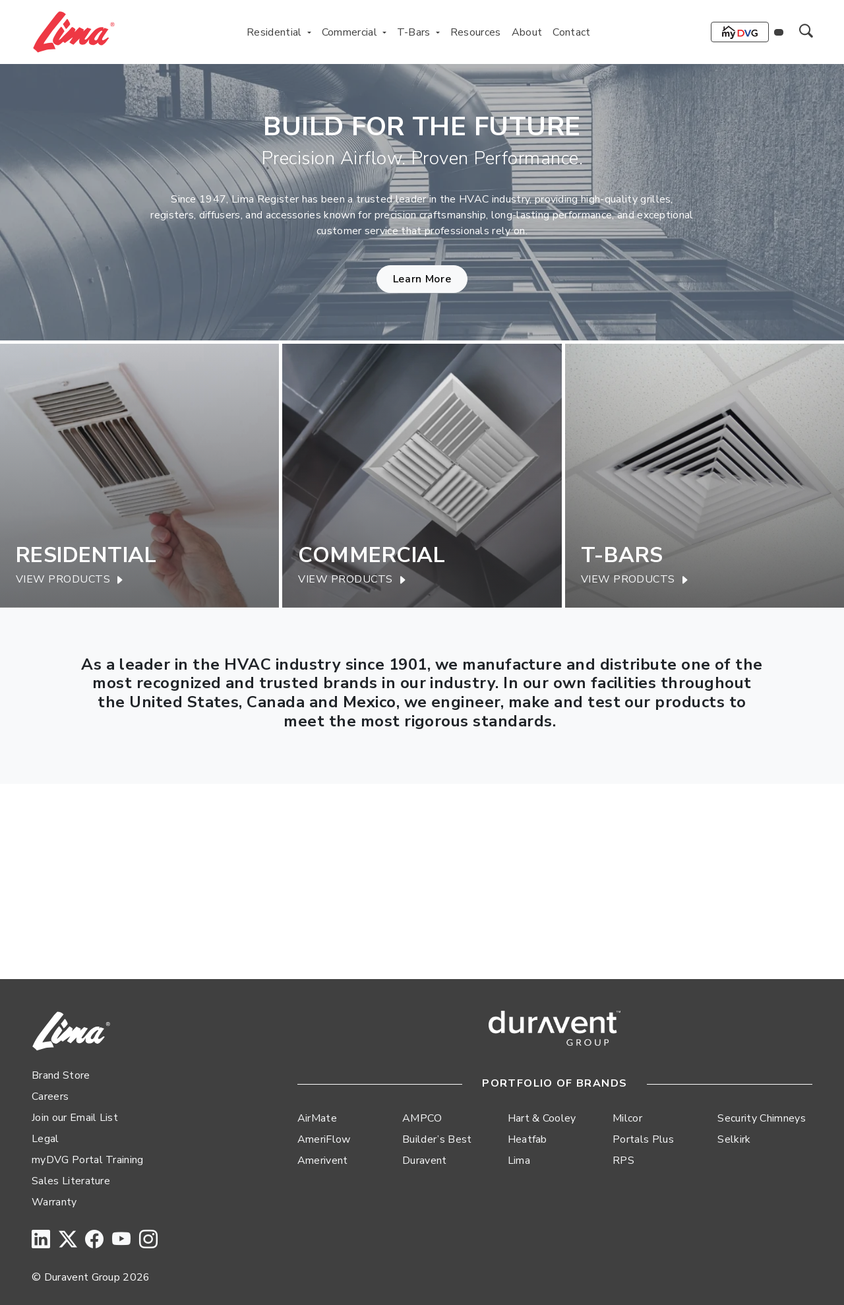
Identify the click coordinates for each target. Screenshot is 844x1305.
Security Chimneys (761, 1118)
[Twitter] (68, 1239)
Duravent (424, 1160)
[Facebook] (94, 1239)
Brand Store (61, 1075)
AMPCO (422, 1118)
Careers (50, 1096)
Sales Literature (71, 1181)
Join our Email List (75, 1117)
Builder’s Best (436, 1139)
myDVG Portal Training (88, 1160)
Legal (45, 1138)
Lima (519, 1160)
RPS (623, 1160)
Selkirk (733, 1139)
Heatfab (527, 1139)
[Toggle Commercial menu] (384, 32)
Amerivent (322, 1160)
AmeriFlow (324, 1139)
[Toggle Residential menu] (309, 32)
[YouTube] (121, 1239)
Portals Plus (643, 1139)
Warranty (54, 1202)
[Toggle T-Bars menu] (438, 32)
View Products (70, 579)
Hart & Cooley (542, 1118)
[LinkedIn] (41, 1239)
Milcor (627, 1118)
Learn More (422, 279)
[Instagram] (148, 1239)
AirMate (317, 1118)
